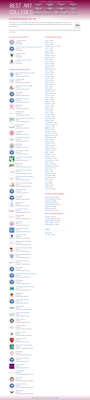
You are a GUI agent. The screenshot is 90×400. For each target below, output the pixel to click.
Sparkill (46, 171)
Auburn (46, 48)
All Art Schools (48, 232)
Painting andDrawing (50, 5)
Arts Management (49, 210)
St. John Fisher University (21, 209)
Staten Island (48, 173)
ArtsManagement (73, 9)
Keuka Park (47, 118)
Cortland (47, 80)
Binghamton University (20, 189)
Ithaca (46, 110)
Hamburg (47, 99)
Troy (46, 181)
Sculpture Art (48, 200)
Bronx (46, 59)
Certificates (47, 216)
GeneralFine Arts (38, 5)
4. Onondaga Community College (23, 60)
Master (65, 13)
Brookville (47, 65)
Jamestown (47, 114)
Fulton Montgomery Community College (24, 286)
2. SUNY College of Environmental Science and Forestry (28, 47)
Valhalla (47, 185)
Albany (46, 40)
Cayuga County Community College (23, 85)
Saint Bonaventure (49, 160)
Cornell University (19, 131)
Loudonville (47, 126)
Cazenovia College (19, 79)
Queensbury (48, 154)
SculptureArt (61, 5)
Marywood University (20, 325)
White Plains (48, 188)
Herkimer (47, 105)
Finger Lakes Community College (23, 170)
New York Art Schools (50, 234)
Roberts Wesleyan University (22, 260)
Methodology (55, 397)
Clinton (46, 74)
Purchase (47, 150)
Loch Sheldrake (48, 122)
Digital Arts (47, 208)
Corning (47, 78)
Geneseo (47, 95)
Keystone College (19, 306)
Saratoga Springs (49, 166)
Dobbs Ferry (48, 84)
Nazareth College (19, 215)
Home (45, 397)
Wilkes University (19, 390)
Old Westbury (48, 137)
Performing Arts (48, 202)
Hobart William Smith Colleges (22, 137)
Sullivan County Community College (23, 345)
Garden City (48, 93)
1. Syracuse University (20, 40)
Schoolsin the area (77, 25)
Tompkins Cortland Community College (24, 118)
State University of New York (22, 98)
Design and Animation (50, 204)
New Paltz (47, 129)
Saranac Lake (48, 164)
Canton (46, 70)
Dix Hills (47, 82)
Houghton (47, 107)
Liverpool (47, 120)
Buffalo (46, 67)
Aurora (46, 50)
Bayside (47, 53)
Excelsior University (20, 364)
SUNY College (18, 267)
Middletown (47, 127)
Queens (47, 152)
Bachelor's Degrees (49, 220)
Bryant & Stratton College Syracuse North (25, 72)
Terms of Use (49, 397)
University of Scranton (20, 332)
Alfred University (19, 293)
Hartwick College (19, 202)
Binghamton (48, 55)
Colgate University (19, 111)
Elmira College (18, 221)
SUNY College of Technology (22, 299)
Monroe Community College (22, 228)
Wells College (18, 105)
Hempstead (47, 103)
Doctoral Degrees (49, 224)
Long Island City (49, 124)
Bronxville (47, 61)
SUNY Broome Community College (23, 183)
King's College (18, 377)
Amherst (47, 44)
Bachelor (56, 13)
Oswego (47, 141)
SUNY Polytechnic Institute (21, 150)
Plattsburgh (47, 145)
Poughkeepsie (48, 148)
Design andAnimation (38, 9)
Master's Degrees (49, 222)
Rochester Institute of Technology (23, 241)
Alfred (46, 42)
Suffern (46, 179)
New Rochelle (48, 131)
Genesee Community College (22, 312)
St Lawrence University (20, 338)
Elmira (46, 88)
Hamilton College (19, 124)
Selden (46, 169)
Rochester (47, 156)
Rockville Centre (49, 158)
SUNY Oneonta (19, 196)
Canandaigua (48, 69)
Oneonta (47, 139)
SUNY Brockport (19, 280)
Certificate (38, 13)
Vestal (46, 186)
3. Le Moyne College (20, 53)
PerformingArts (73, 5)
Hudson (47, 108)
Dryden (46, 86)
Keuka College (18, 163)
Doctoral (74, 13)
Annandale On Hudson (50, 46)
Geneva (47, 97)
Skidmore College (19, 371)
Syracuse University (21, 24)
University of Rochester (20, 234)
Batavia (47, 51)
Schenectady (48, 167)
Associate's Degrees (50, 218)
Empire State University (21, 384)
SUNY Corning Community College (23, 247)
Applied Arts (48, 206)
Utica (46, 183)
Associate (47, 13)
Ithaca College (18, 144)
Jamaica (47, 112)
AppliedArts (50, 9)
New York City (48, 133)
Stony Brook (48, 177)
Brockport (47, 57)
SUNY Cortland (19, 92)
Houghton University (20, 319)
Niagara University (49, 135)
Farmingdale (48, 89)
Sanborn (47, 162)
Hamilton (47, 101)
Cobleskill (47, 76)
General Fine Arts (49, 197)
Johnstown (47, 116)
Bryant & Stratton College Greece (23, 254)
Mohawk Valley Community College (23, 157)
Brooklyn (47, 63)
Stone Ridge (48, 175)
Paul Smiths (48, 143)
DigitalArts (61, 9)
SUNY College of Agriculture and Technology (25, 273)
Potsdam (47, 147)
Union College (18, 351)
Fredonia (47, 91)
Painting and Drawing (50, 199)
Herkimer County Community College (24, 176)
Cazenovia (47, 72)
